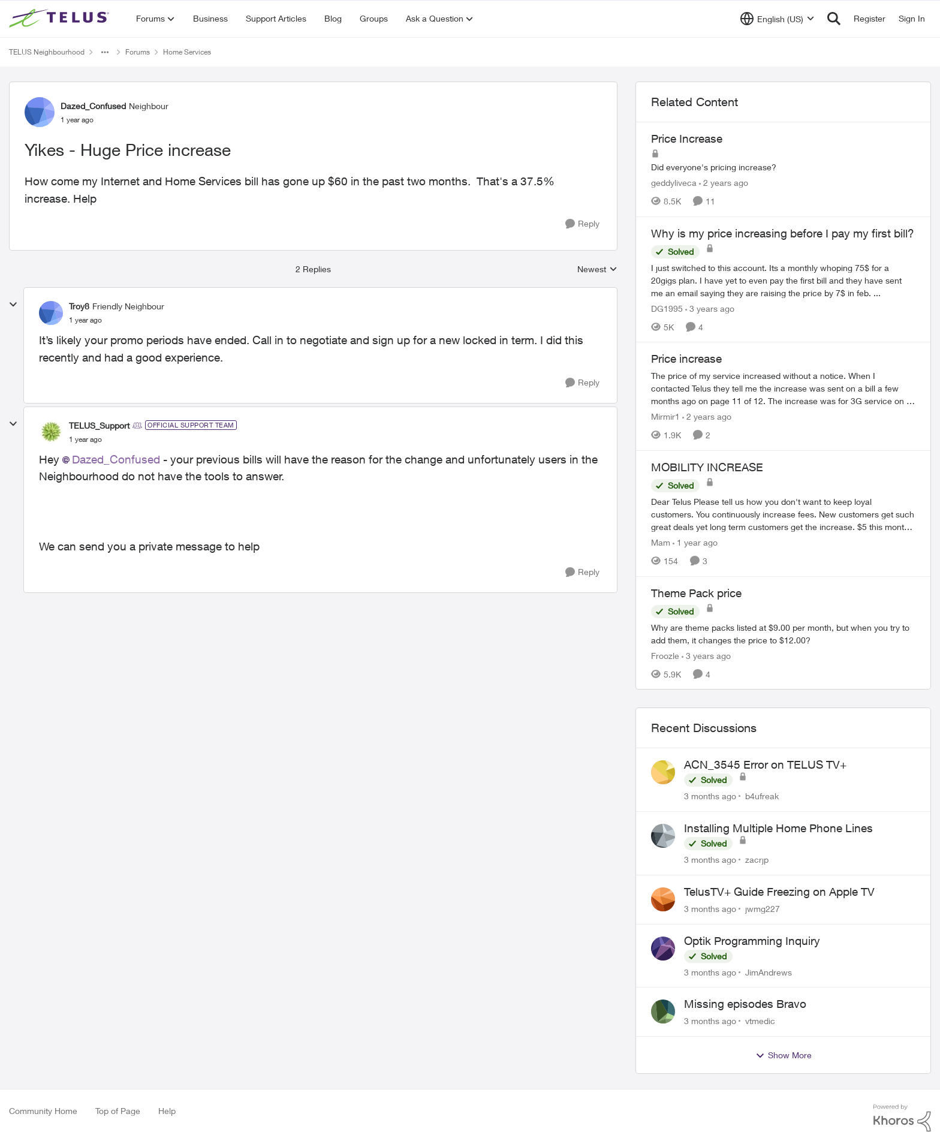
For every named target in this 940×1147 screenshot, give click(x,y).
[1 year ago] (695, 542)
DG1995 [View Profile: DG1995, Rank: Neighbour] (667, 308)
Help (167, 1111)
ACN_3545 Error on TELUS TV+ (765, 764)
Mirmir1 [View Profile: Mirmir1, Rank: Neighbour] (665, 416)
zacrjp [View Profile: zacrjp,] (757, 859)
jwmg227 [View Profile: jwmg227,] (762, 909)
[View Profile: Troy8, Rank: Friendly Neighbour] (51, 313)
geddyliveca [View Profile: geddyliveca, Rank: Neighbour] (674, 182)
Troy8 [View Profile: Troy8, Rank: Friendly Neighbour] (79, 306)
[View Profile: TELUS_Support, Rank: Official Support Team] (51, 432)
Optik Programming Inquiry (752, 940)
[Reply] (582, 224)
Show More (783, 1055)
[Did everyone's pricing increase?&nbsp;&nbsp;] (783, 167)
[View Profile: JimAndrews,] (663, 949)
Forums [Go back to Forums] (137, 51)
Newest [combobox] (597, 269)
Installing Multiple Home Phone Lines (778, 828)
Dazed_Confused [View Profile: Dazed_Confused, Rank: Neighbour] (93, 106)
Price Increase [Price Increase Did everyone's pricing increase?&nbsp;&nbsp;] (686, 138)
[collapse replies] (13, 304)
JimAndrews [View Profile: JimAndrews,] (768, 972)
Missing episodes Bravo (745, 1003)
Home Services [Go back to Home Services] (187, 51)
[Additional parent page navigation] (105, 52)
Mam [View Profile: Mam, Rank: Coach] (660, 542)
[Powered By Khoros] (902, 1118)
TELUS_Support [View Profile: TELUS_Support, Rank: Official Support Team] (99, 425)
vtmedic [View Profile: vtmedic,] (760, 1021)
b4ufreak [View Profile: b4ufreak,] (762, 796)
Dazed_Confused (116, 459)
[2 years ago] (723, 182)
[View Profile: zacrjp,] (663, 836)
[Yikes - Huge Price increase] (85, 320)
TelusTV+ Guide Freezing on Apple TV (779, 891)
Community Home (43, 1111)
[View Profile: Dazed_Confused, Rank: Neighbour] (40, 112)
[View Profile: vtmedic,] (663, 1011)
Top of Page (117, 1111)
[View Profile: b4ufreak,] (663, 772)
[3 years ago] (709, 308)
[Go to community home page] (60, 18)
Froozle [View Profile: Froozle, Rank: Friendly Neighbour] (665, 655)
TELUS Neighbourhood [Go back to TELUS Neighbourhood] (47, 51)
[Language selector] (777, 19)
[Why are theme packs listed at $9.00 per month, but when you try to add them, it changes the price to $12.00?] (783, 633)
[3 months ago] (710, 796)
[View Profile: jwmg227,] (663, 899)
